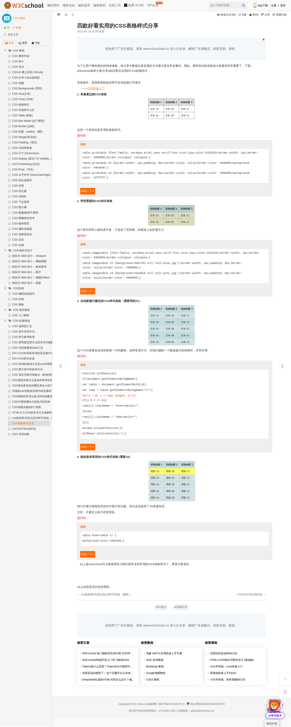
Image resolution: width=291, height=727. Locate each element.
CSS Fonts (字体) (22, 99)
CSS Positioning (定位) (26, 164)
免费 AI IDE (134, 5)
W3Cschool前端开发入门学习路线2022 (105, 659)
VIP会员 (153, 4)
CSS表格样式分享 (23, 423)
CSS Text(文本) (21, 93)
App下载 (260, 5)
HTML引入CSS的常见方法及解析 (32, 412)
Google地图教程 (156, 673)
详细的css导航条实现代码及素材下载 (34, 390)
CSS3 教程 (152, 679)
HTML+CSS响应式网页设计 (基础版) (232, 659)
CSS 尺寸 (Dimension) (25, 153)
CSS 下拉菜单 (20, 201)
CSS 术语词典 (20, 434)
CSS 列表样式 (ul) (23, 110)
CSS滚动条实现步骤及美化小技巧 (32, 385)
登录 (283, 5)
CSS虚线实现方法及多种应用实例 (32, 380)
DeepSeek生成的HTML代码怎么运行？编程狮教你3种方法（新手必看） (108, 679)
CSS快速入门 (95, 88)
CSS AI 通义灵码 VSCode (27, 72)
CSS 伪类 (18, 185)
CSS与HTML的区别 (24, 428)
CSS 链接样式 (20, 104)
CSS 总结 (18, 239)
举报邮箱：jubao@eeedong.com (196, 710)
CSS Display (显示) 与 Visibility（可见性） (37, 158)
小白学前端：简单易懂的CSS (227, 679)
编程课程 (53, 5)
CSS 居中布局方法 (23, 331)
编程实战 (68, 5)
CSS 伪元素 (19, 191)
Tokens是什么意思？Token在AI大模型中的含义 (108, 666)
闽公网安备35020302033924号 (206, 703)
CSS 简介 (18, 61)
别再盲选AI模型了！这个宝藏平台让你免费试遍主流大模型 (108, 673)
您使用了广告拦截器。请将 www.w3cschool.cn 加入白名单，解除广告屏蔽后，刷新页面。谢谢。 (171, 48)
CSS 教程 (19, 50)
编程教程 (99, 5)
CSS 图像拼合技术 (23, 218)
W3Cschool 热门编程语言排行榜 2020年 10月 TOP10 (108, 653)
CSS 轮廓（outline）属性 (27, 131)
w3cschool (143, 703)
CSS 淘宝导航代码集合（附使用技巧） (35, 374)
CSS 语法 (18, 66)
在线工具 (115, 5)
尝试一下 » (87, 191)
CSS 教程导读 (20, 55)
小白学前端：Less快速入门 (226, 666)
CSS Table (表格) (22, 115)
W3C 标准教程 (155, 659)
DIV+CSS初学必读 (23, 358)
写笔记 (161, 607)
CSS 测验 (18, 304)
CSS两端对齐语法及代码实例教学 (32, 396)
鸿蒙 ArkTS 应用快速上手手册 (164, 653)
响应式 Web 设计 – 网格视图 (29, 261)
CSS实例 (18, 288)
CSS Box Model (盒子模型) (28, 120)
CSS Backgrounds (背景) (27, 88)
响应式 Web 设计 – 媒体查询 (29, 266)
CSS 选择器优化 (22, 234)
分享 (265, 14)
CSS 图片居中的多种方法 (27, 369)
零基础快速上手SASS (223, 673)
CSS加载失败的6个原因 (26, 407)
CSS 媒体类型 (20, 223)
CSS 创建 (18, 83)
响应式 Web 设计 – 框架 (26, 282)
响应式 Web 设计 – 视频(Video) (31, 277)
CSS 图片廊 (19, 207)
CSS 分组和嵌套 (22, 147)
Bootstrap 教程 (155, 666)
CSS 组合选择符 (22, 180)
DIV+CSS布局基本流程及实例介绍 (32, 353)
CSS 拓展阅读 (21, 320)
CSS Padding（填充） (25, 142)
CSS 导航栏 (19, 196)
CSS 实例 (18, 245)
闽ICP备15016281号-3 (171, 703)
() (253, 14)
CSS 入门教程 (20, 315)
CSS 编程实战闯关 (23, 293)
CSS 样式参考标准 (23, 336)
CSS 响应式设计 (23, 250)
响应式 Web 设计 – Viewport (29, 255)
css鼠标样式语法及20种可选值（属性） (36, 417)
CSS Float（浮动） (23, 169)
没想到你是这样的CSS (223, 653)
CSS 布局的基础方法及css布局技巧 (33, 363)
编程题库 (84, 5)
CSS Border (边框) (23, 126)
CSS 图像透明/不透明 (25, 212)
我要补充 (180, 607)
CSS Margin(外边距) (24, 137)
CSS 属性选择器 (22, 228)
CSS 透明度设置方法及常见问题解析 (34, 342)
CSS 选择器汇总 (22, 326)
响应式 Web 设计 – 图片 (26, 272)
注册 (273, 5)
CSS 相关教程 (21, 309)
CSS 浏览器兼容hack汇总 (27, 347)
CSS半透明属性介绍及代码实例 (31, 401)
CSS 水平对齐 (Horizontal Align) (31, 174)
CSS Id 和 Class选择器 (26, 77)
